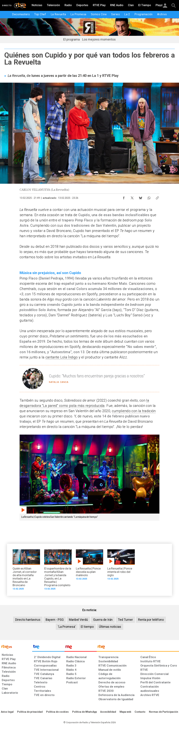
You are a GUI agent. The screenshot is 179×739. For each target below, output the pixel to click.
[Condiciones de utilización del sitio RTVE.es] (7, 712)
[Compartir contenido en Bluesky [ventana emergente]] (140, 197)
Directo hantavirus (27, 619)
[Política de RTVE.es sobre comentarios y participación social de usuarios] (163, 712)
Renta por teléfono (151, 619)
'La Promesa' (67, 626)
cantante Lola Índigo (61, 357)
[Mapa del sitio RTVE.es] (125, 712)
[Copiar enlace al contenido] (157, 197)
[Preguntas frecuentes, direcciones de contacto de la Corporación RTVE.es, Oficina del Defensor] (140, 712)
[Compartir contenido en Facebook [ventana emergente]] (124, 197)
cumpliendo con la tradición (134, 411)
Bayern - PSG (55, 619)
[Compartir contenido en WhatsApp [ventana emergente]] (149, 197)
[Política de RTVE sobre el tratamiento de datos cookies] (57, 712)
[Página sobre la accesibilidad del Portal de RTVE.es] (108, 712)
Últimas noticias (110, 626)
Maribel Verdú (78, 619)
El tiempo (87, 626)
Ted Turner (125, 619)
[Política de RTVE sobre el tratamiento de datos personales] (30, 712)
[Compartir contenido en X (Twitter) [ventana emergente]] (132, 197)
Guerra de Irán (103, 619)
